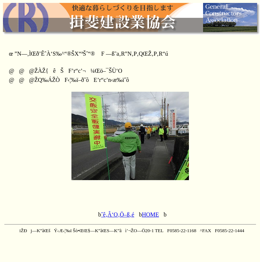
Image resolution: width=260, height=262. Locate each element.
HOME (150, 214)
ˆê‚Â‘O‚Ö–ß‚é (118, 214)
